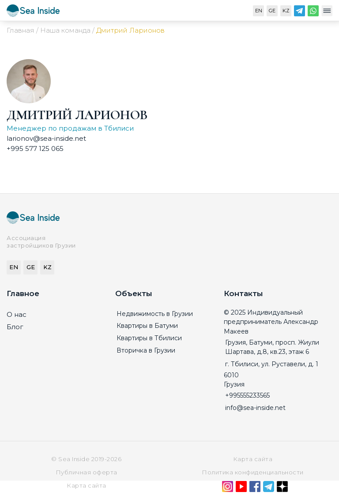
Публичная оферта (86, 472)
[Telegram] (299, 12)
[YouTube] (241, 488)
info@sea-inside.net (255, 408)
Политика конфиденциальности (253, 472)
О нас (16, 314)
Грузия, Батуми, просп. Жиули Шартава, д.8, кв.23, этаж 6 (272, 347)
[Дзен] (282, 488)
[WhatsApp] (313, 12)
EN (258, 11)
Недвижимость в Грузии (155, 314)
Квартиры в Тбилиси (149, 338)
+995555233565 (247, 395)
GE (272, 11)
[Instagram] (227, 488)
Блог (15, 327)
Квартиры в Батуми (147, 326)
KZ (286, 11)
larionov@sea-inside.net (46, 138)
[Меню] (326, 12)
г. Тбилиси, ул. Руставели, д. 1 (271, 364)
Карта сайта (253, 458)
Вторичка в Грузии (146, 350)
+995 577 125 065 (35, 148)
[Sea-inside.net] (33, 12)
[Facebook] (254, 488)
